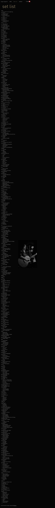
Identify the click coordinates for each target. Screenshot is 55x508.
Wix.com (15, 505)
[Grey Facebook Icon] (26, 1)
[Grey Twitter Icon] (28, 1)
